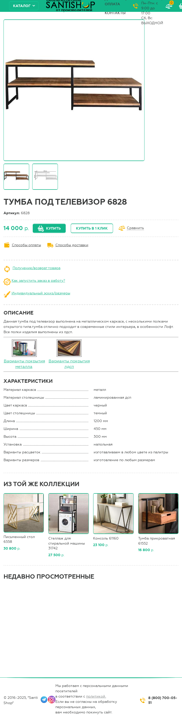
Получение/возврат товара (36, 268)
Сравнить (135, 228)
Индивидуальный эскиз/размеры (41, 293)
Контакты (115, 13)
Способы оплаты (26, 245)
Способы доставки (71, 245)
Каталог (22, 6)
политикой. (96, 696)
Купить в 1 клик (92, 228)
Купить (53, 228)
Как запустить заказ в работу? (38, 280)
